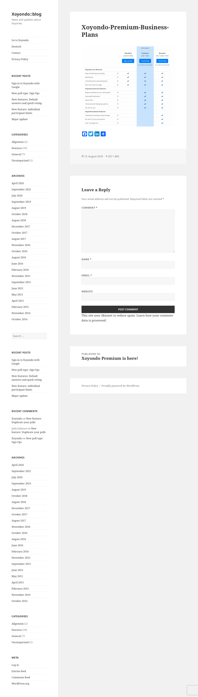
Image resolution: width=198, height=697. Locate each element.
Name (87, 259)
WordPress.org (20, 683)
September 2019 (21, 201)
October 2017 (19, 232)
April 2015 (18, 300)
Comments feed (21, 677)
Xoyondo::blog (26, 14)
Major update (20, 119)
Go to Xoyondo (20, 40)
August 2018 (19, 220)
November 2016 (21, 245)
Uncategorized (20, 160)
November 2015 (21, 276)
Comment (89, 207)
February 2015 (20, 307)
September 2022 (21, 189)
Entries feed (19, 671)
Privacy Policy (20, 59)
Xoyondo (17, 418)
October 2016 (19, 251)
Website (87, 291)
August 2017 (19, 239)
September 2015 (21, 282)
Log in (15, 665)
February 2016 (20, 270)
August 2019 (19, 208)
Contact (16, 53)
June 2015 (17, 288)
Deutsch (16, 46)
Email (87, 275)
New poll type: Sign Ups (25, 93)
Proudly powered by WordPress (120, 385)
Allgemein (18, 142)
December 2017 (21, 226)
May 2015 (17, 294)
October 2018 (19, 214)
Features (17, 148)
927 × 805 (113, 156)
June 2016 (17, 263)
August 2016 (19, 257)
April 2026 (18, 183)
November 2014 (21, 313)
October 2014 (19, 319)
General (16, 154)
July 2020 (17, 195)
